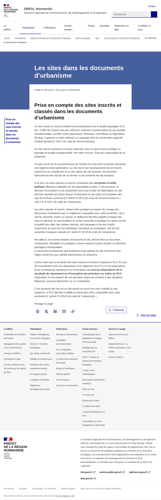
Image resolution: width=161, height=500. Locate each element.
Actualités (104, 26)
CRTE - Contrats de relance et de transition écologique (91, 361)
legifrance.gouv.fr (138, 472)
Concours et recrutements (67, 385)
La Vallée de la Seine (91, 406)
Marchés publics (63, 374)
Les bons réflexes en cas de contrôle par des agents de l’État (15, 368)
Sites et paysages (82, 38)
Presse (91, 26)
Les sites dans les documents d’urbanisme (122, 38)
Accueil (7, 38)
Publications (50, 27)
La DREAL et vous (144, 28)
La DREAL (7, 28)
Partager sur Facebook (37, 311)
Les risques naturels (38, 374)
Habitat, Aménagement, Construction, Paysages (50, 38)
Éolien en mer (88, 389)
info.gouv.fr (86, 472)
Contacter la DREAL (12, 353)
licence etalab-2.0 (63, 496)
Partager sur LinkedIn (55, 311)
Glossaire (23, 489)
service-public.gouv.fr (110, 472)
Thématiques (28, 27)
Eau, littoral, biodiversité (40, 353)
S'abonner (116, 310)
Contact (151, 6)
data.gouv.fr (86, 478)
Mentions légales (68, 489)
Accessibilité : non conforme (44, 489)
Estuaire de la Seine (90, 400)
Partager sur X (46, 311)
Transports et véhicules (40, 380)
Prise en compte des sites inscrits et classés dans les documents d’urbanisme (13, 130)
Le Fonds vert (88, 395)
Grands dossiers (68, 28)
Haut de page (148, 315)
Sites (97, 38)
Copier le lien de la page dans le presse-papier (73, 311)
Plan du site (9, 489)
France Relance (62, 380)
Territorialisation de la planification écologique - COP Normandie (92, 338)
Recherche (154, 14)
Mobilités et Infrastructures (41, 359)
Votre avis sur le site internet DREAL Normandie (101, 489)
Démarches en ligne (121, 28)
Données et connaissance (67, 334)
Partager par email (64, 311)
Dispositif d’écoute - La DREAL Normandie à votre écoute (120, 348)
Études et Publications (65, 368)
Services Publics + (116, 357)
